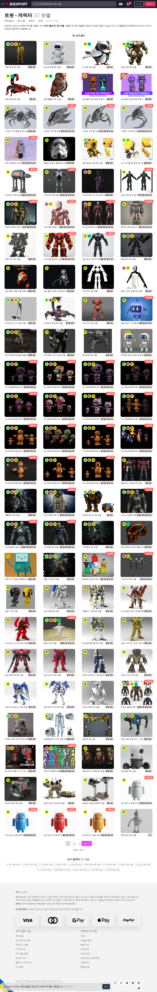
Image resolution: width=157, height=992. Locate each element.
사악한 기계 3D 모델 (52, 131)
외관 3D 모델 (74, 864)
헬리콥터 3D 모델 (61, 870)
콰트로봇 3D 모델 (89, 355)
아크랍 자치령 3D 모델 (53, 323)
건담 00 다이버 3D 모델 (54, 707)
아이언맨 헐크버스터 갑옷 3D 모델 (58, 259)
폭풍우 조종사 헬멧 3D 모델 (55, 163)
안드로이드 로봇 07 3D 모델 (133, 803)
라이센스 (85, 949)
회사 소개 (21, 892)
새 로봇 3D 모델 (89, 67)
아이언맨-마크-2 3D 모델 (54, 355)
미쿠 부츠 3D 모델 (90, 291)
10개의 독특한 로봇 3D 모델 (55, 771)
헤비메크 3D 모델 (128, 259)
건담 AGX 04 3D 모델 (14, 675)
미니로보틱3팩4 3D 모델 (54, 419)
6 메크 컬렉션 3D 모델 (130, 707)
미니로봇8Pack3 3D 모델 (131, 419)
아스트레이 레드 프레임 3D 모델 (134, 611)
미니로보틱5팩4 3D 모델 (131, 387)
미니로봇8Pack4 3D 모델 (16, 387)
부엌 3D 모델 (45, 864)
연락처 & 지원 (89, 931)
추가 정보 (68, 986)
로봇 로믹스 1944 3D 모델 (93, 771)
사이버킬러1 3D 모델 (13, 547)
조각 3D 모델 (13, 864)
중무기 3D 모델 (79, 870)
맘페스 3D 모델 (50, 643)
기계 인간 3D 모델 (51, 195)
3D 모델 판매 (22, 953)
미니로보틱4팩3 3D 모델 (15, 483)
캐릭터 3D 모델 (29, 864)
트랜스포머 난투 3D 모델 (54, 803)
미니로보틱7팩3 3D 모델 (15, 451)
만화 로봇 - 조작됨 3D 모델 (132, 323)
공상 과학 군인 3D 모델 (131, 195)
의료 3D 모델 (44, 870)
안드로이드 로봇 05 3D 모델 (56, 835)
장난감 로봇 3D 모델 (52, 67)
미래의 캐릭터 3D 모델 (14, 227)
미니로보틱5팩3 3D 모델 (131, 451)
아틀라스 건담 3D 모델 (91, 611)
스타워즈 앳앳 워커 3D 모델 (16, 195)
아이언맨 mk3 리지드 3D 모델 (94, 227)
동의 (106, 986)
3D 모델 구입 (23, 931)
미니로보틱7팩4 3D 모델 (54, 387)
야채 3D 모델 (109, 864)
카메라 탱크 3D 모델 (13, 803)
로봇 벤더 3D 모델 (128, 835)
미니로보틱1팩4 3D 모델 (54, 451)
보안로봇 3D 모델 (128, 771)
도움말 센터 (86, 940)
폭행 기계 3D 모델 (51, 579)
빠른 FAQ (85, 944)
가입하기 (150, 4)
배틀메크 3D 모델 (12, 515)
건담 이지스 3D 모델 (52, 675)
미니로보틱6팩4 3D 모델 (92, 387)
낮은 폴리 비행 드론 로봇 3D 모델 (19, 291)
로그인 (139, 4)
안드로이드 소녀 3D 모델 (15, 323)
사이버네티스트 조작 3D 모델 (94, 195)
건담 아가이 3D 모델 (129, 675)
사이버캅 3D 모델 (51, 547)
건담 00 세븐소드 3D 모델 (16, 707)
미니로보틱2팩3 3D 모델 (54, 483)
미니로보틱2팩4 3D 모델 (92, 419)
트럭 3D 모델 (95, 870)
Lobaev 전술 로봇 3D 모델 (93, 803)
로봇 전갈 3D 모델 (12, 99)
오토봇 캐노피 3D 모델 (91, 515)
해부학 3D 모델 (112, 870)
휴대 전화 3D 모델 (92, 864)
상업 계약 (85, 953)
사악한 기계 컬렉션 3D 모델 (16, 131)
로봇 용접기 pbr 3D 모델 (92, 163)
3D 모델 (19, 936)
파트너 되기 (21, 958)
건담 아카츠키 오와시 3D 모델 (133, 643)
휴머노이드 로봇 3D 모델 (131, 291)
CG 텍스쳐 (20, 949)
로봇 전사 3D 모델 (12, 259)
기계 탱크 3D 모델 (90, 547)
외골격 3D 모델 (88, 739)
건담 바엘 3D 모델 (51, 611)
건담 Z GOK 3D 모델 (91, 707)
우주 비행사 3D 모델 (52, 515)
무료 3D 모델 (22, 944)
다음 (86, 843)
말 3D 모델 (60, 864)
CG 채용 (19, 966)
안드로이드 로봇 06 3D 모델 (17, 835)
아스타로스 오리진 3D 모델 (16, 643)
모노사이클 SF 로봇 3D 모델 (133, 163)
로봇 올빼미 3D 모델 (52, 99)
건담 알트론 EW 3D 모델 (92, 643)
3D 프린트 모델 (23, 940)
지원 (83, 936)
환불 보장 (85, 966)
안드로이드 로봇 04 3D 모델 (94, 835)
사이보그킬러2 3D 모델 (131, 515)
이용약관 (85, 962)
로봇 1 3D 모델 (11, 611)
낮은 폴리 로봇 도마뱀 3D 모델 (56, 291)
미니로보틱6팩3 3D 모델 (92, 451)
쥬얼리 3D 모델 (125, 864)
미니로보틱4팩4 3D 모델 (15, 419)
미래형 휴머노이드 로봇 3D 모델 (57, 739)
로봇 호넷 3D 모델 (12, 67)
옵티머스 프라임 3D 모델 (131, 483)
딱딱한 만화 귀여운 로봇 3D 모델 (135, 355)
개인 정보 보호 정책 (90, 958)
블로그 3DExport (24, 962)
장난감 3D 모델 (143, 864)
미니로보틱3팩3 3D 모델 (92, 483)
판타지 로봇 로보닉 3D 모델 (132, 227)
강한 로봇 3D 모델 (128, 67)
